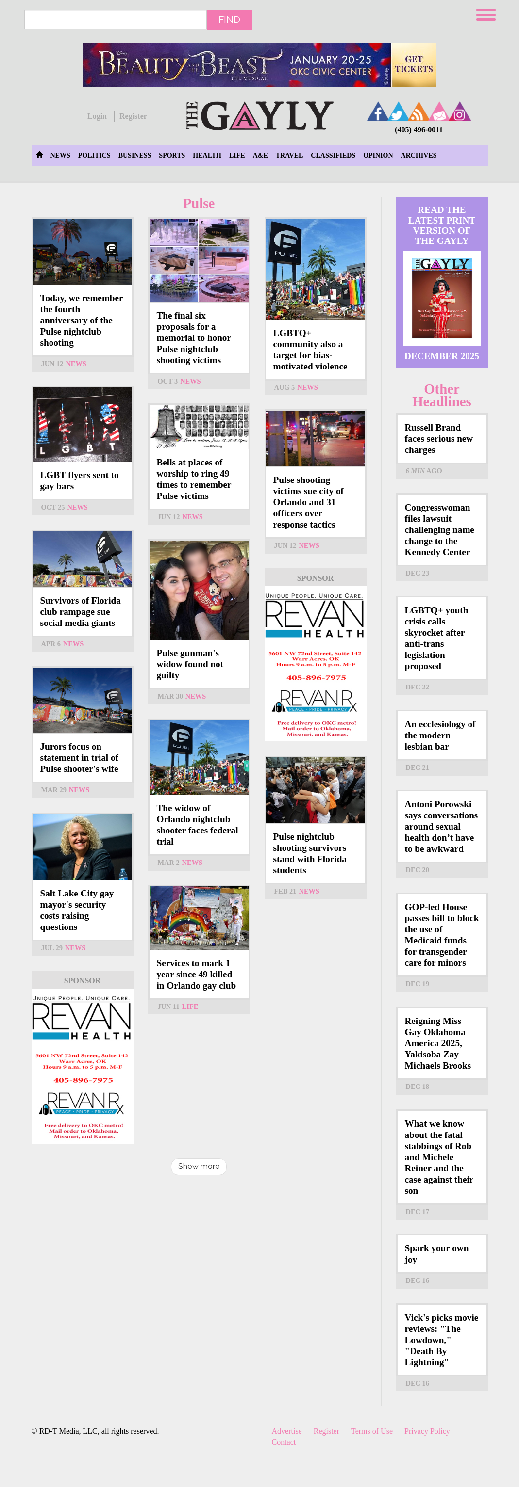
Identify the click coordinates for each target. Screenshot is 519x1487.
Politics (94, 155)
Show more (198, 1166)
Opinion (378, 155)
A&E (260, 155)
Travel (289, 155)
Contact (284, 1442)
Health (207, 155)
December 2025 (441, 356)
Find (229, 19)
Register (133, 116)
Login (97, 116)
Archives (419, 155)
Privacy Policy (427, 1431)
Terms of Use (372, 1431)
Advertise (287, 1431)
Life (237, 155)
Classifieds (333, 155)
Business (134, 155)
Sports (172, 155)
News (60, 155)
